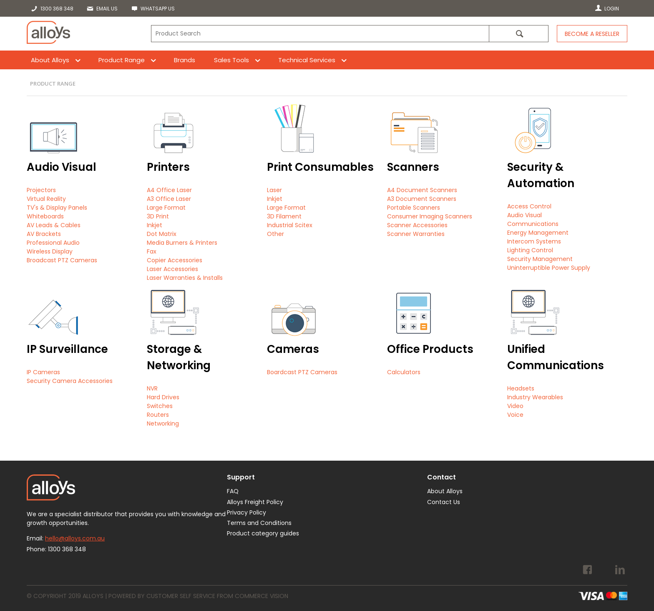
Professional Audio (53, 242)
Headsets (520, 388)
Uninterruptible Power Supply (548, 268)
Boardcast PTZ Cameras (302, 372)
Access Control (529, 206)
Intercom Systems (534, 241)
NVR (152, 388)
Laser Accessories (172, 269)
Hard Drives (163, 397)
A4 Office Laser (169, 190)
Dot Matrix (161, 234)
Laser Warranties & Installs (185, 278)
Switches (160, 406)
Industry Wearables (535, 397)
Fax (151, 251)
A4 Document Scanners (422, 190)
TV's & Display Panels (57, 207)
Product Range (121, 60)
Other (275, 234)
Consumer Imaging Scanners (429, 216)
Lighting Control (530, 250)
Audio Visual (524, 215)
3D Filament (284, 216)
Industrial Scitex (289, 225)
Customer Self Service (180, 596)
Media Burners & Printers (182, 242)
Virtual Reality (46, 199)
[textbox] (320, 33)
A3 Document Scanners (421, 199)
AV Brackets (44, 234)
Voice (515, 415)
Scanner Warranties (416, 234)
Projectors (41, 190)
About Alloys (50, 60)
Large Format (166, 207)
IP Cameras (43, 372)
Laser (274, 190)
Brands (184, 60)
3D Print (158, 216)
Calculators (403, 372)
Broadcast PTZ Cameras (62, 260)
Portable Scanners (413, 207)
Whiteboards (45, 216)
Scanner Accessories (417, 225)
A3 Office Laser (169, 199)
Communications (532, 224)
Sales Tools (231, 60)
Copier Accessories (174, 260)
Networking (163, 423)
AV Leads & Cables (53, 225)
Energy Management (537, 232)
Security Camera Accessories (70, 381)
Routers (158, 415)
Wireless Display (50, 251)
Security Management (540, 259)
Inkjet (154, 225)
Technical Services (306, 60)
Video (515, 406)
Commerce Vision (261, 596)
